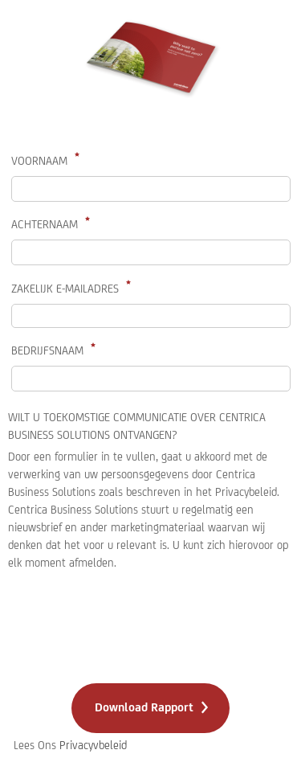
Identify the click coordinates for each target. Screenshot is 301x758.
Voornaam (39, 160)
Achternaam (44, 224)
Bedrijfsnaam (47, 350)
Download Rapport (144, 707)
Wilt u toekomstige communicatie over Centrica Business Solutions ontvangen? (137, 426)
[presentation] (130, 629)
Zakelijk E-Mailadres (65, 288)
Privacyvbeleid (93, 745)
